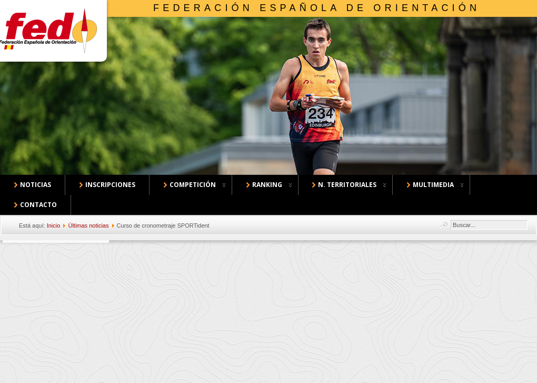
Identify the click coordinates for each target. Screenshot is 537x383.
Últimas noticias (88, 225)
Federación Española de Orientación (316, 8)
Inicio (54, 225)
